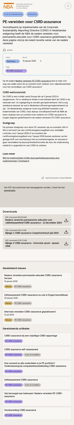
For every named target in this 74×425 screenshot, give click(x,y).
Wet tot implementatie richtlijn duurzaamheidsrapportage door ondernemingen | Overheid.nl (31, 159)
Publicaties (32, 14)
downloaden (9, 190)
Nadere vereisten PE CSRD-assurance (33, 81)
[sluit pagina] (68, 6)
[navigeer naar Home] (18, 6)
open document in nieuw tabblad (56, 178)
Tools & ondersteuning (13, 14)
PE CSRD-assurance (16, 71)
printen (8, 50)
